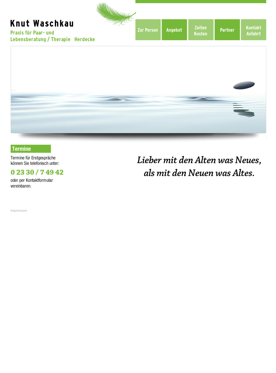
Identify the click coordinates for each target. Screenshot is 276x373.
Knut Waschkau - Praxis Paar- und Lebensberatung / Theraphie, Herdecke (136, 250)
